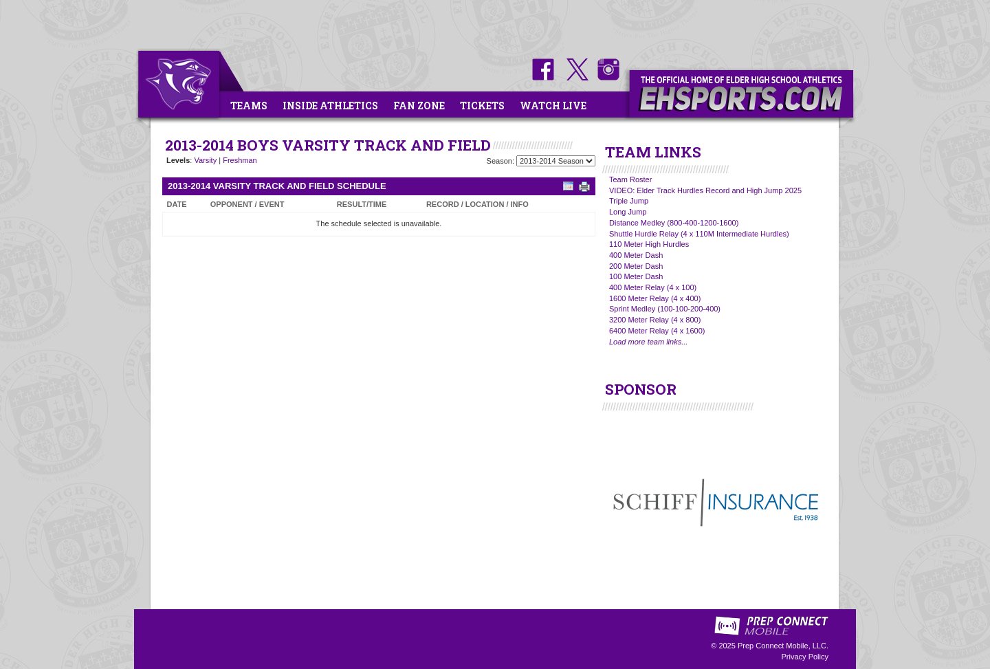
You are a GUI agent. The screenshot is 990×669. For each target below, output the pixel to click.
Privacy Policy (805, 656)
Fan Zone (419, 105)
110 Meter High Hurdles (649, 244)
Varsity (205, 160)
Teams (248, 105)
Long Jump (627, 212)
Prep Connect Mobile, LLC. (783, 645)
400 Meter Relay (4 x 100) (652, 287)
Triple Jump (628, 201)
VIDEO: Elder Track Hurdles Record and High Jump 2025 (705, 190)
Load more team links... (648, 342)
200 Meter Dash (636, 266)
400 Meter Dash (636, 255)
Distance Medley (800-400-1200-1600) (673, 223)
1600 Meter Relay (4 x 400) (655, 298)
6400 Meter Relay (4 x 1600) (657, 331)
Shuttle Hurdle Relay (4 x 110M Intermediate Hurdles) (699, 234)
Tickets (482, 105)
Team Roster (630, 179)
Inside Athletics (330, 105)
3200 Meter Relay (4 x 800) (655, 320)
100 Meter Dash (636, 276)
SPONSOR (640, 389)
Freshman (240, 160)
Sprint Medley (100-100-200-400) (664, 309)
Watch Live (553, 105)
